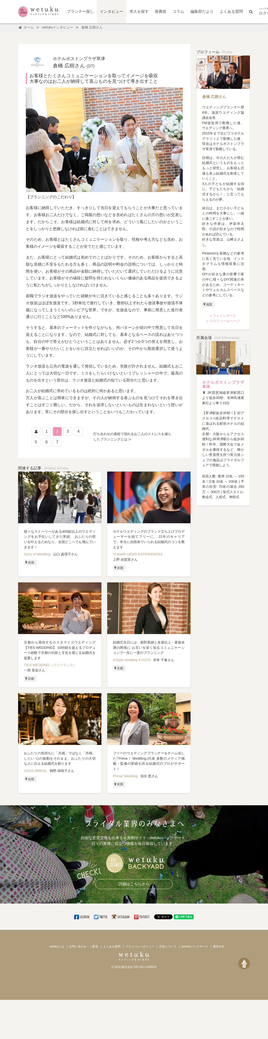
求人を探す (139, 11)
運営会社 (219, 946)
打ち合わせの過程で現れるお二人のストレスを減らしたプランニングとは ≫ (132, 436)
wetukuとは (56, 946)
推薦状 (160, 11)
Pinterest (142, 916)
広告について (167, 946)
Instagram (121, 916)
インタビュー (111, 11)
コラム (178, 11)
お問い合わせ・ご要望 (83, 946)
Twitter (101, 916)
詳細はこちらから (134, 884)
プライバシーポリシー (139, 946)
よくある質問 (231, 11)
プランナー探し (80, 11)
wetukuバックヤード (195, 946)
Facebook (82, 916)
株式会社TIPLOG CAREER (138, 967)
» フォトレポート (223, 316)
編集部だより (202, 11)
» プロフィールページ (223, 321)
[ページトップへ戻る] (244, 963)
